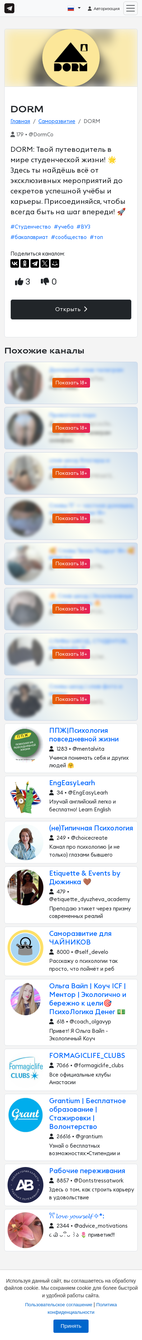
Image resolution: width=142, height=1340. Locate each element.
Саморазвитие (56, 121)
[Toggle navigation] (130, 8)
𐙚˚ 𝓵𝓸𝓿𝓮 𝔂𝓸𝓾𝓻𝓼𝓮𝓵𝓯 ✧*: (76, 1216)
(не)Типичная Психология (91, 828)
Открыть (71, 309)
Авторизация (103, 8)
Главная (20, 121)
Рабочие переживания (87, 1171)
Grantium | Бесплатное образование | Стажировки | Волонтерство (87, 1114)
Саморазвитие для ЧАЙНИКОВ (80, 938)
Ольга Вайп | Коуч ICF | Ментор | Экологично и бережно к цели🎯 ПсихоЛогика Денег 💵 (87, 999)
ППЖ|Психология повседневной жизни (84, 735)
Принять (71, 1326)
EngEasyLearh (72, 783)
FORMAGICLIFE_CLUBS (87, 1056)
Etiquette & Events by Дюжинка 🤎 (84, 878)
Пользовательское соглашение (58, 1304)
